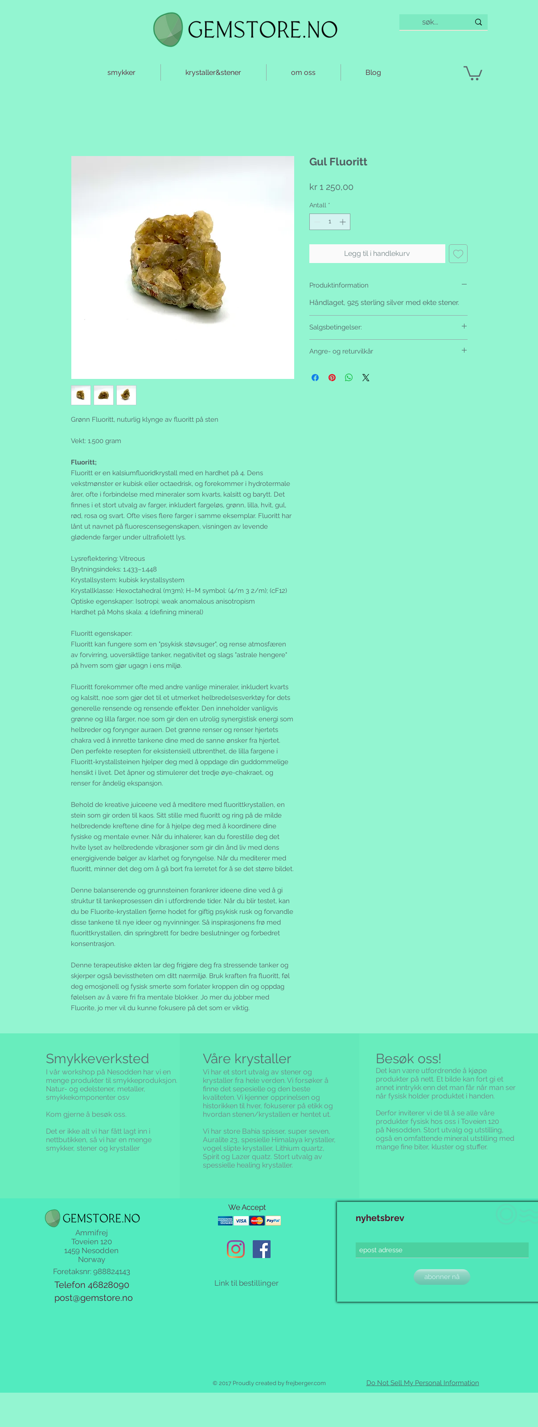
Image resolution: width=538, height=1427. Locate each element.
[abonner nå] (442, 1277)
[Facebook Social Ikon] (262, 1249)
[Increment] (343, 222)
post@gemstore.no (93, 1297)
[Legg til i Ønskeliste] (458, 253)
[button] (473, 72)
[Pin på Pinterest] (332, 377)
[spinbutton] (330, 222)
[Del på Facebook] (315, 377)
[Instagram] (236, 1249)
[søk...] (430, 22)
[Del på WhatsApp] (349, 377)
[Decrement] (316, 222)
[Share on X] (366, 377)
